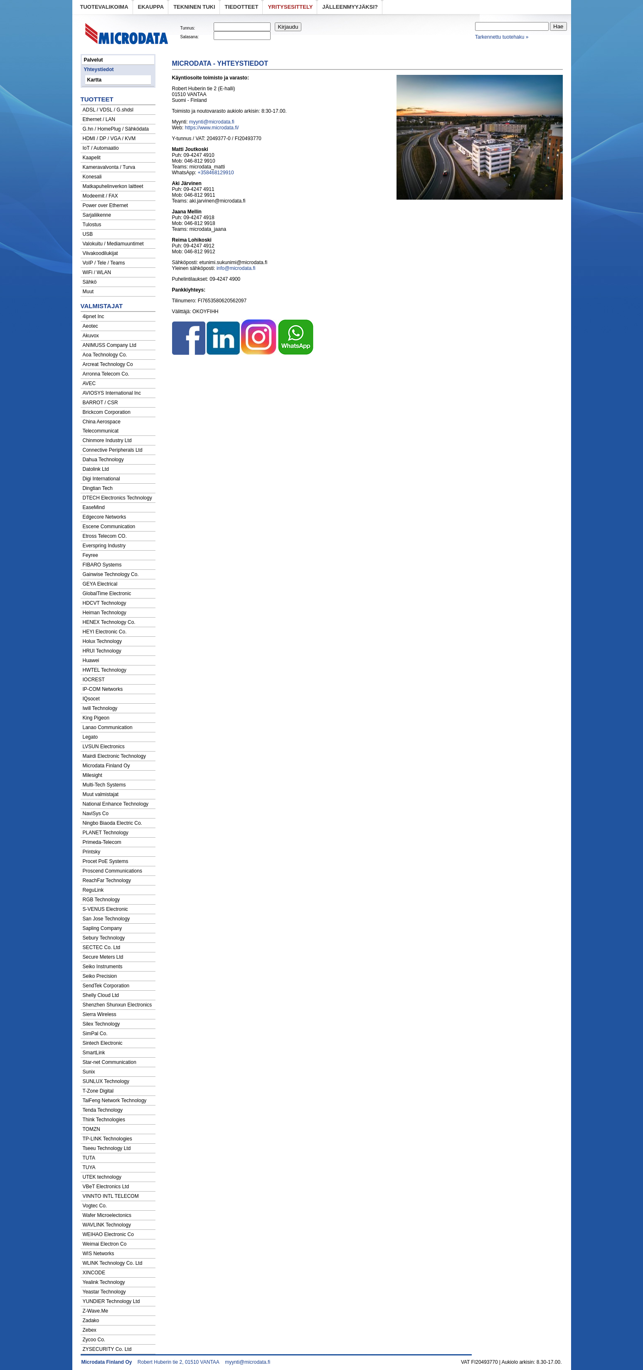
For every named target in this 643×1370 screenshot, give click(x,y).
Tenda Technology (103, 1110)
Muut (88, 291)
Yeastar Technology (104, 1292)
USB (88, 234)
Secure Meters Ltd (103, 957)
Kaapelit (92, 158)
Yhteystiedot (99, 69)
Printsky (92, 852)
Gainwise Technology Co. (111, 574)
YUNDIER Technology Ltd (111, 1301)
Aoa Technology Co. (105, 355)
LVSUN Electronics (104, 746)
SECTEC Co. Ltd (102, 947)
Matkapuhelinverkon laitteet (113, 186)
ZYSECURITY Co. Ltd (107, 1349)
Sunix (89, 1072)
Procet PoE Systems (105, 861)
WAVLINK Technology (107, 1225)
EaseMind (94, 507)
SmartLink (94, 1053)
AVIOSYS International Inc (112, 393)
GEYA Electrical (100, 584)
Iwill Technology (100, 708)
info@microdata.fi (236, 268)
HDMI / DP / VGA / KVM (109, 138)
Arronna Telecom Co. (106, 374)
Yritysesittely (290, 7)
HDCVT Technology (104, 603)
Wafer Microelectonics (107, 1215)
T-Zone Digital (98, 1091)
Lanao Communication (108, 727)
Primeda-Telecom (102, 842)
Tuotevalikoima (104, 7)
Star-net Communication (109, 1062)
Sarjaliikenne (97, 215)
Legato (90, 737)
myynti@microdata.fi (211, 122)
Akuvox (91, 336)
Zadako (91, 1320)
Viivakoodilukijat (100, 253)
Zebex (89, 1330)
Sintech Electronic (103, 1043)
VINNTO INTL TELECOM (111, 1196)
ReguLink (93, 890)
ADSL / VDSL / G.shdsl (108, 110)
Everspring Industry (104, 546)
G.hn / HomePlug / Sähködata (116, 129)
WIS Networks (98, 1253)
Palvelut (93, 60)
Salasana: (189, 37)
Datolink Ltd (96, 469)
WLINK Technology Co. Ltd (113, 1263)
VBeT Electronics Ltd (106, 1186)
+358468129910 (216, 173)
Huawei (91, 660)
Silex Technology (101, 1024)
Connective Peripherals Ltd (113, 450)
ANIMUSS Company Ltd (109, 345)
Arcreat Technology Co (108, 364)
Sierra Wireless (99, 1014)
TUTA (89, 1158)
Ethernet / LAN (99, 119)
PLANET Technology (105, 833)
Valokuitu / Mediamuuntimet (113, 244)
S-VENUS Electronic (105, 909)
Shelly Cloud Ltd (101, 995)
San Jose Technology (106, 919)
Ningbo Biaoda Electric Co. (112, 823)
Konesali (92, 177)
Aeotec (90, 326)
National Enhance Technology (116, 804)
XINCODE (94, 1273)
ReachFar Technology (107, 880)
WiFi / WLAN (97, 272)
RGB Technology (101, 900)
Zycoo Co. (94, 1340)
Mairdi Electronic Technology (114, 756)
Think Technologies (104, 1120)
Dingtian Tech (98, 488)
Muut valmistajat (101, 794)
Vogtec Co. (95, 1206)
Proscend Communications (112, 871)
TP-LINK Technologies (107, 1139)
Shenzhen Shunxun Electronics (117, 1005)
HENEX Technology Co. (109, 622)
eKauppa (151, 7)
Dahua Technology (103, 459)
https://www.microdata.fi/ (212, 128)
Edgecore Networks (104, 517)
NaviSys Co (96, 813)
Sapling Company (102, 928)
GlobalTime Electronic (107, 593)
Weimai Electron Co (105, 1244)
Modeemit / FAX (100, 196)
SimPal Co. (95, 1033)
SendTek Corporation (106, 986)
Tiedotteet (242, 7)
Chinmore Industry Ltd (107, 440)
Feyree (90, 555)
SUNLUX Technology (106, 1081)
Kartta (94, 80)
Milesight (92, 775)
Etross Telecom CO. (105, 536)
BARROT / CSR (100, 403)
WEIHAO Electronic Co (108, 1234)
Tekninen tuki (194, 7)
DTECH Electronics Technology (117, 498)
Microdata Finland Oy (106, 766)
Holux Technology (102, 641)
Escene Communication (109, 526)
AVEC (89, 383)
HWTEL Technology (104, 670)
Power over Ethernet (105, 205)
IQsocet (91, 699)
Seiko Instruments (103, 966)
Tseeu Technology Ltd (107, 1148)
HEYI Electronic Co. (105, 632)
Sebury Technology (104, 938)
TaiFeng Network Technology (115, 1100)
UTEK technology (102, 1177)
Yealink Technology (104, 1282)
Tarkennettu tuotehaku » (502, 37)
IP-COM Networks (103, 689)
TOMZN (91, 1129)
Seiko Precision (100, 976)
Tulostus (92, 225)
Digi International (101, 479)
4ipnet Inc (93, 316)
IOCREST (94, 680)
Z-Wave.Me (95, 1311)
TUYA (89, 1167)
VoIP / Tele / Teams (104, 263)
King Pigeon (96, 718)
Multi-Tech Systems (104, 785)
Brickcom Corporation (107, 412)
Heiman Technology (104, 613)
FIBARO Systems (102, 565)
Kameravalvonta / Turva (109, 167)
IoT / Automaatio (101, 148)
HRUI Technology (102, 651)
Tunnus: (187, 28)
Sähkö (90, 282)
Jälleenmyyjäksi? (350, 7)
